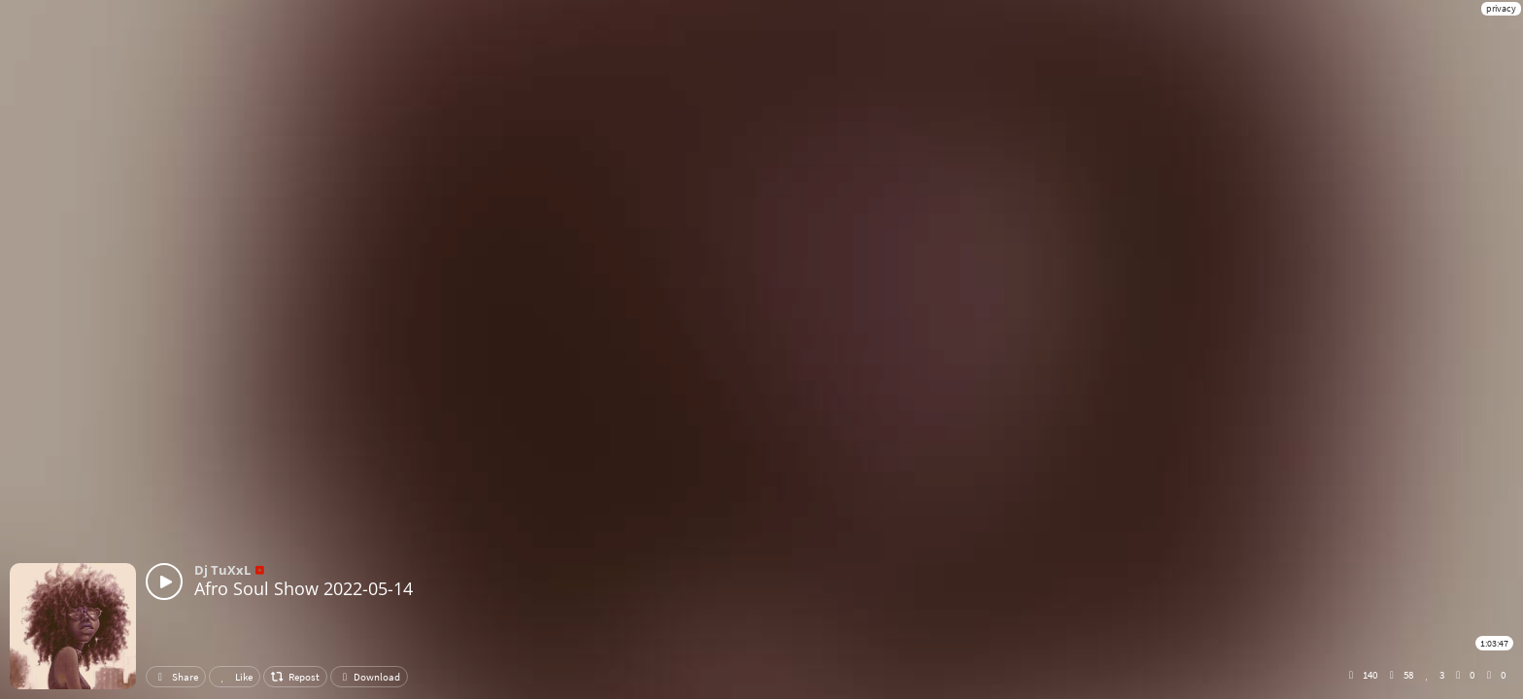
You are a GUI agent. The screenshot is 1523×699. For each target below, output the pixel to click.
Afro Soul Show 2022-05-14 (303, 588)
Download (369, 676)
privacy (1501, 8)
